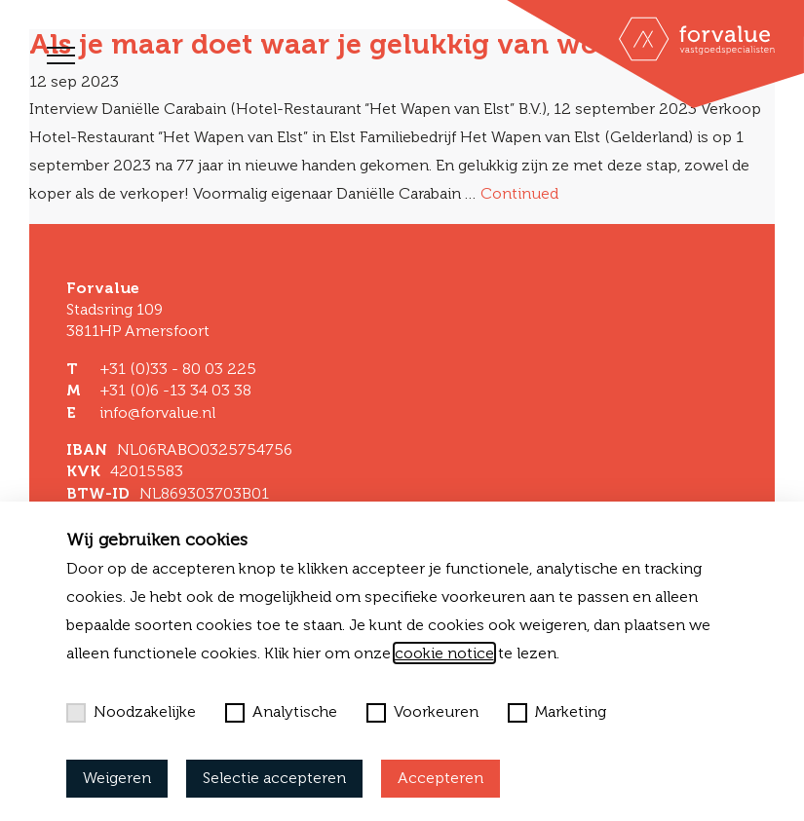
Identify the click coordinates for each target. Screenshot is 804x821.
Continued (519, 193)
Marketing (557, 712)
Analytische (281, 712)
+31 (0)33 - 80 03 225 (177, 368)
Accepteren (440, 777)
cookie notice (444, 653)
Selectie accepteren (274, 777)
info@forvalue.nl (157, 412)
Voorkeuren (422, 712)
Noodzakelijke (131, 712)
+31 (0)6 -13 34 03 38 (175, 390)
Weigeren (117, 777)
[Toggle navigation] (61, 55)
